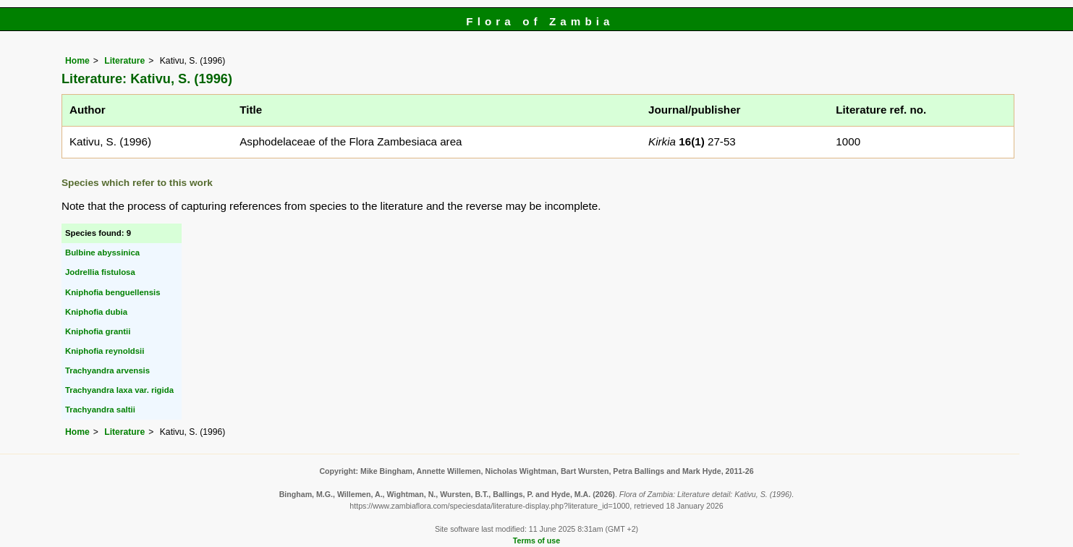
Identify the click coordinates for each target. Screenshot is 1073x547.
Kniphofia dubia (96, 312)
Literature (124, 61)
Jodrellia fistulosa (100, 272)
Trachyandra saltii (100, 409)
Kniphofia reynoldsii (105, 351)
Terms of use (536, 540)
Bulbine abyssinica (102, 252)
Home (77, 61)
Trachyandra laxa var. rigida (119, 390)
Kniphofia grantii (98, 331)
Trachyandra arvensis (107, 370)
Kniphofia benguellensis (113, 292)
